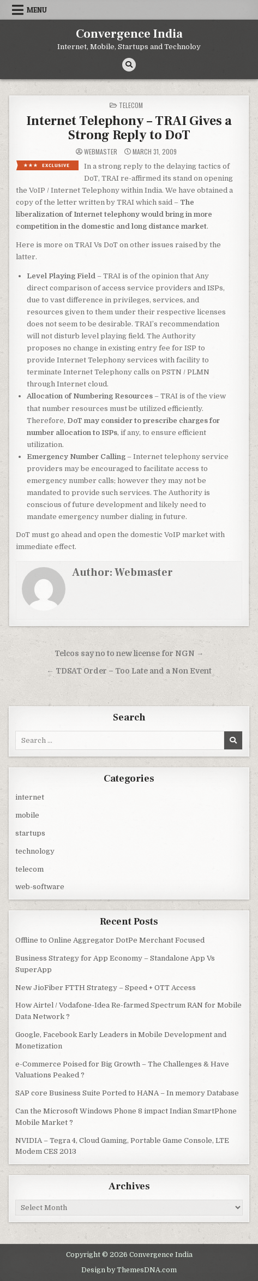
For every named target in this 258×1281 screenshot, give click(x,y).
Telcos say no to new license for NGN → (129, 654)
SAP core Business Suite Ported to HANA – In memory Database (127, 1093)
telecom (131, 105)
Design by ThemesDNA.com (129, 1270)
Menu (37, 9)
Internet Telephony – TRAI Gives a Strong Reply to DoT (129, 128)
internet (29, 797)
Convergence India (129, 33)
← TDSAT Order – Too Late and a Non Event (129, 671)
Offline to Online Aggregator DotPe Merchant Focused (110, 940)
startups (30, 833)
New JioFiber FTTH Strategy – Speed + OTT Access (105, 988)
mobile (27, 815)
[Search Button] (129, 65)
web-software (39, 887)
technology (35, 851)
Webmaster (100, 151)
